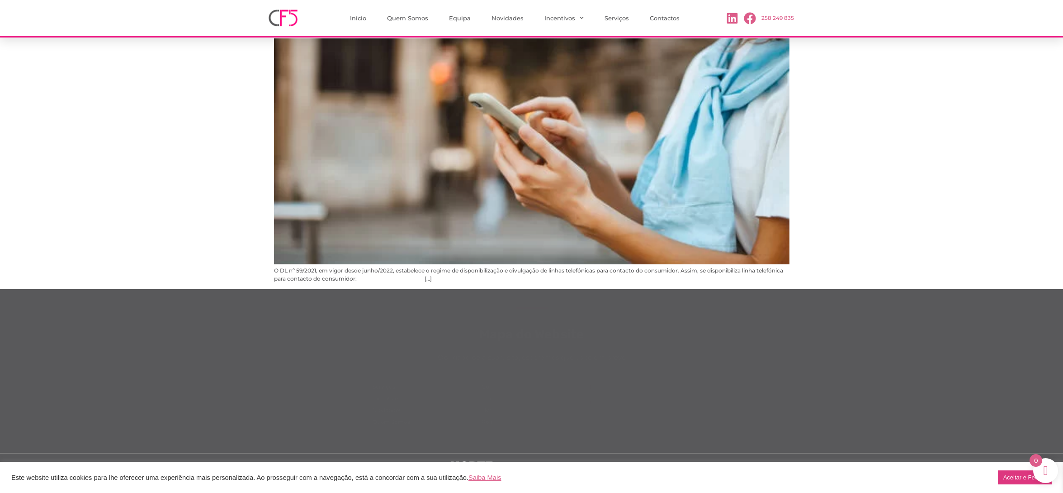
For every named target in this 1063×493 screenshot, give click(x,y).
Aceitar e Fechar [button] (1024, 477)
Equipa (460, 18)
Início (358, 18)
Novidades (507, 18)
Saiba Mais (484, 477)
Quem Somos (407, 18)
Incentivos (564, 17)
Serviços (617, 18)
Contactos (665, 18)
